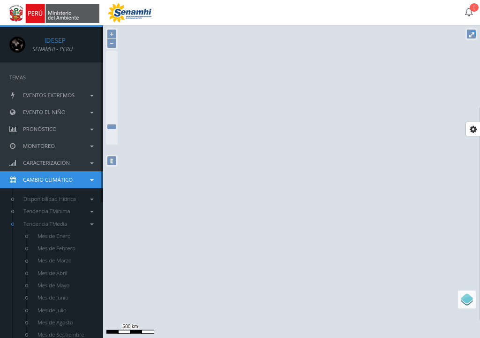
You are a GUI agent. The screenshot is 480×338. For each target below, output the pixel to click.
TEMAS (17, 77)
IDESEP (49, 40)
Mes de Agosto (55, 322)
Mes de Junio (53, 297)
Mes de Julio (52, 310)
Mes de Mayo (53, 285)
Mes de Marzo (55, 260)
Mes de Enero (54, 235)
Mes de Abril (53, 273)
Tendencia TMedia (58, 223)
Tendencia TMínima (58, 211)
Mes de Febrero (56, 248)
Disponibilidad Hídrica (58, 198)
